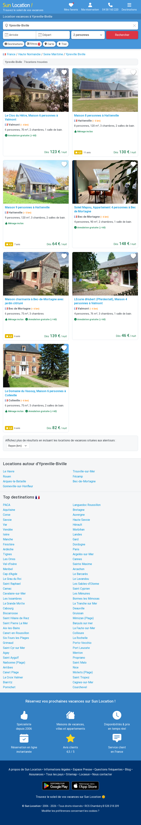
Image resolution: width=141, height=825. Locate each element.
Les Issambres (12, 598)
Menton (78, 652)
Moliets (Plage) (83, 672)
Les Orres (9, 559)
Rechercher (122, 35)
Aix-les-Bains (11, 628)
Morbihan (79, 529)
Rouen (7, 476)
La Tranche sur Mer (85, 603)
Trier (62, 44)
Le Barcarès (80, 574)
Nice (76, 667)
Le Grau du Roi (12, 579)
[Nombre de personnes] (88, 35)
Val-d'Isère (10, 564)
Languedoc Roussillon (87, 505)
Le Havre (8, 471)
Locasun (84, 774)
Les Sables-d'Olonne (86, 583)
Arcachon (78, 569)
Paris (76, 549)
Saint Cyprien (81, 588)
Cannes (77, 559)
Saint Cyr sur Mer (14, 648)
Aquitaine (9, 510)
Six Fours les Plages (16, 638)
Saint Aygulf (11, 657)
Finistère (8, 544)
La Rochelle (80, 638)
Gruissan (78, 613)
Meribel (8, 569)
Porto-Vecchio (82, 643)
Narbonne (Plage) (14, 662)
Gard (76, 539)
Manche (8, 539)
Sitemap (71, 774)
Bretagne (79, 510)
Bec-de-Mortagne (84, 481)
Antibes (8, 667)
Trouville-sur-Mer (84, 471)
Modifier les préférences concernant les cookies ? (70, 810)
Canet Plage (11, 672)
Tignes (7, 554)
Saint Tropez (81, 677)
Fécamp (78, 476)
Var (5, 524)
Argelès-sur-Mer (83, 554)
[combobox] (70, 26)
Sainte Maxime (82, 564)
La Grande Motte (14, 603)
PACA (6, 505)
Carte (49, 44)
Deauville (79, 608)
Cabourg (8, 608)
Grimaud (8, 643)
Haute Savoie (81, 519)
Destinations (14, 44)
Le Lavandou (81, 579)
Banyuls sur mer (83, 623)
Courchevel (80, 687)
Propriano (79, 657)
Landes (77, 534)
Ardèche (8, 549)
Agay (6, 652)
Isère (6, 534)
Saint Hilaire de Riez (16, 618)
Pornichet (9, 687)
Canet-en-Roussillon (16, 633)
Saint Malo (80, 662)
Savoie (7, 519)
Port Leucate (81, 648)
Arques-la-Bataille (14, 481)
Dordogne (79, 544)
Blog (128, 769)
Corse (6, 514)
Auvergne (79, 514)
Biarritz (7, 682)
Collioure (78, 633)
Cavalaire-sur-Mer (14, 593)
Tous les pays (55, 774)
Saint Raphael (12, 583)
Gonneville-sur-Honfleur (18, 486)
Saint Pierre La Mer (15, 623)
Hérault (77, 524)
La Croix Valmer (13, 677)
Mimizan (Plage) (83, 618)
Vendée (8, 529)
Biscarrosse (10, 613)
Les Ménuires (81, 593)
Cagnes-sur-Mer (83, 682)
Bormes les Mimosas (86, 598)
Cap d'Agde (10, 574)
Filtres (33, 44)
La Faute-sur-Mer (84, 628)
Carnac (7, 588)
